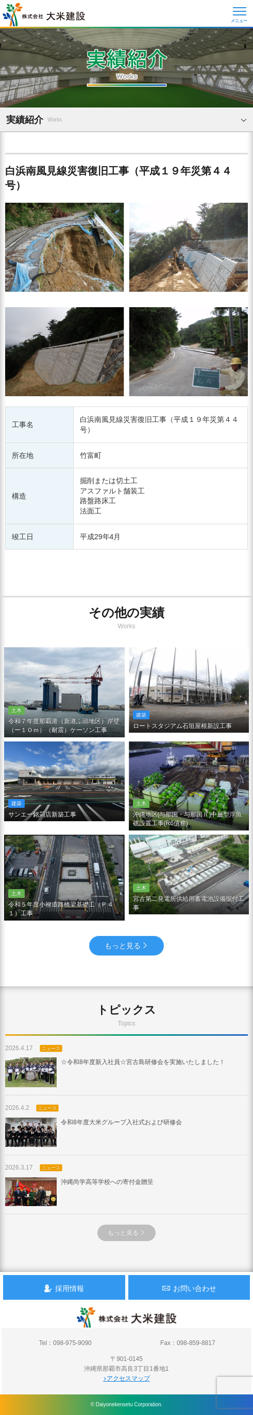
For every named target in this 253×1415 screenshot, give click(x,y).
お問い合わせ (189, 1288)
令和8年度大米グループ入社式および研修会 (93, 1132)
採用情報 (64, 1288)
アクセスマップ (126, 1378)
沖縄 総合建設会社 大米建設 (44, 14)
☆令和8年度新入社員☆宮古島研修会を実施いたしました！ (115, 1072)
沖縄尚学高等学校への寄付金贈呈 (79, 1191)
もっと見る (126, 946)
